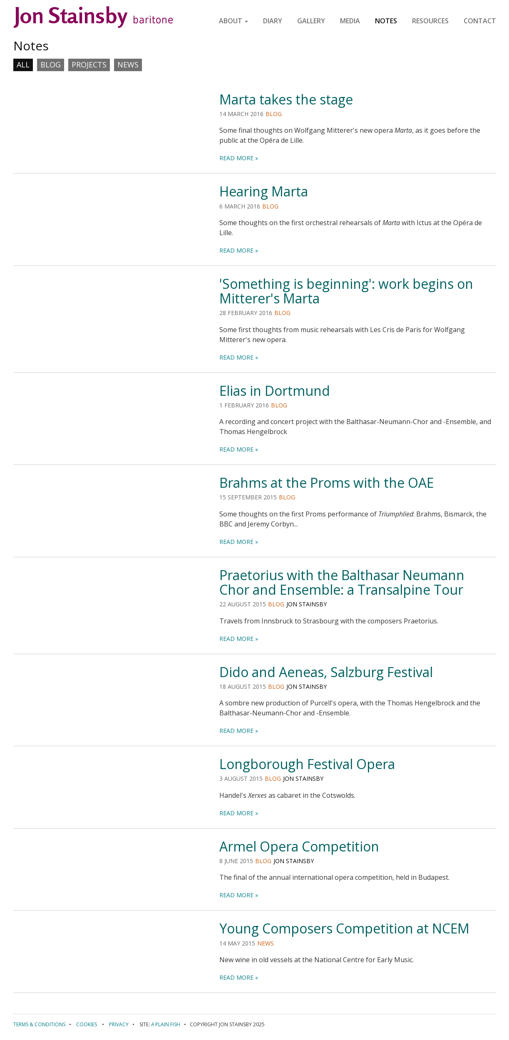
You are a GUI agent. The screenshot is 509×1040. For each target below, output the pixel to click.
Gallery (311, 20)
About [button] (233, 20)
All (23, 64)
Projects (89, 64)
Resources (430, 20)
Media (350, 20)
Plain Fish (165, 1024)
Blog (50, 64)
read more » (238, 158)
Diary (272, 20)
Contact (480, 20)
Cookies (86, 1024)
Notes (386, 20)
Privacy (119, 1024)
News (128, 64)
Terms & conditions (39, 1024)
